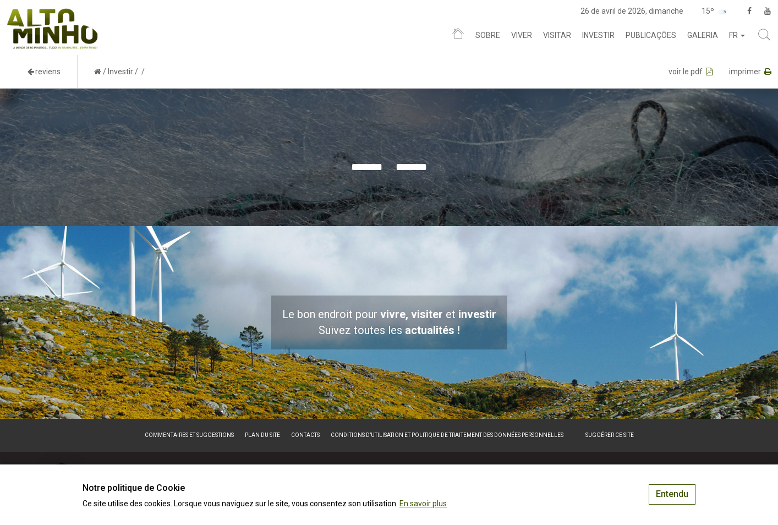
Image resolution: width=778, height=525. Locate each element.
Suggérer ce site (609, 435)
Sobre (487, 35)
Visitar (557, 35)
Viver (521, 35)
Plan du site (262, 435)
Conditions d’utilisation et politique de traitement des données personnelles (447, 435)
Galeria (702, 35)
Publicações (651, 35)
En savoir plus (423, 503)
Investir (598, 35)
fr (737, 35)
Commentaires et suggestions (189, 435)
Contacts (305, 435)
